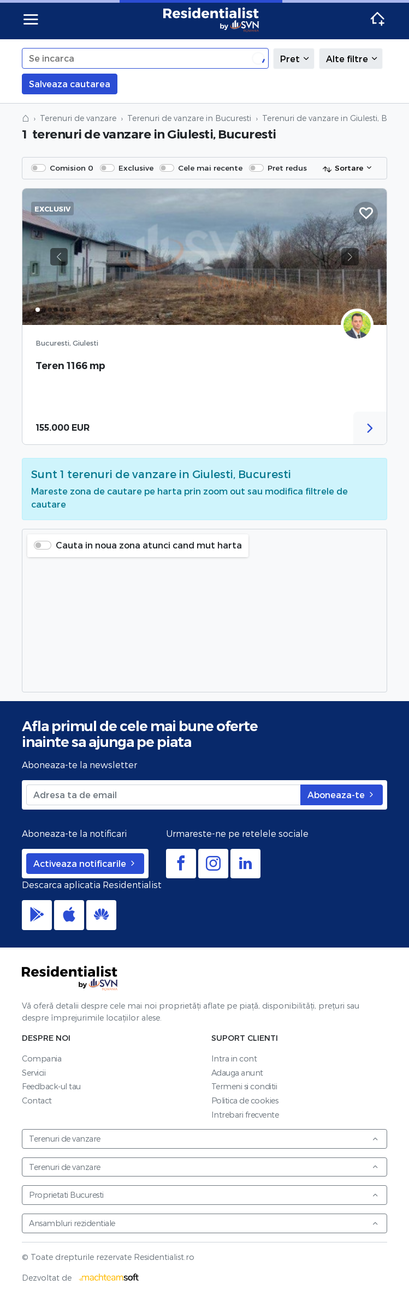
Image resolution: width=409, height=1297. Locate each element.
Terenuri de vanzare (78, 118)
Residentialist (70, 978)
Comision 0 (71, 167)
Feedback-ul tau (51, 1086)
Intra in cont (234, 1058)
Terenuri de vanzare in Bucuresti (189, 118)
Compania (41, 1058)
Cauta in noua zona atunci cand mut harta (149, 545)
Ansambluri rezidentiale (204, 1223)
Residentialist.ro (211, 20)
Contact (37, 1100)
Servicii (33, 1072)
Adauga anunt (237, 1072)
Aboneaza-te (341, 794)
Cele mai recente (210, 167)
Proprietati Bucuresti (204, 1194)
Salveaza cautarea (69, 84)
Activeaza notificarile (85, 863)
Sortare (342, 168)
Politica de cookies (244, 1100)
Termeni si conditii (244, 1086)
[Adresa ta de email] (163, 795)
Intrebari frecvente (245, 1114)
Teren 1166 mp (70, 365)
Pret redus (287, 167)
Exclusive (135, 167)
